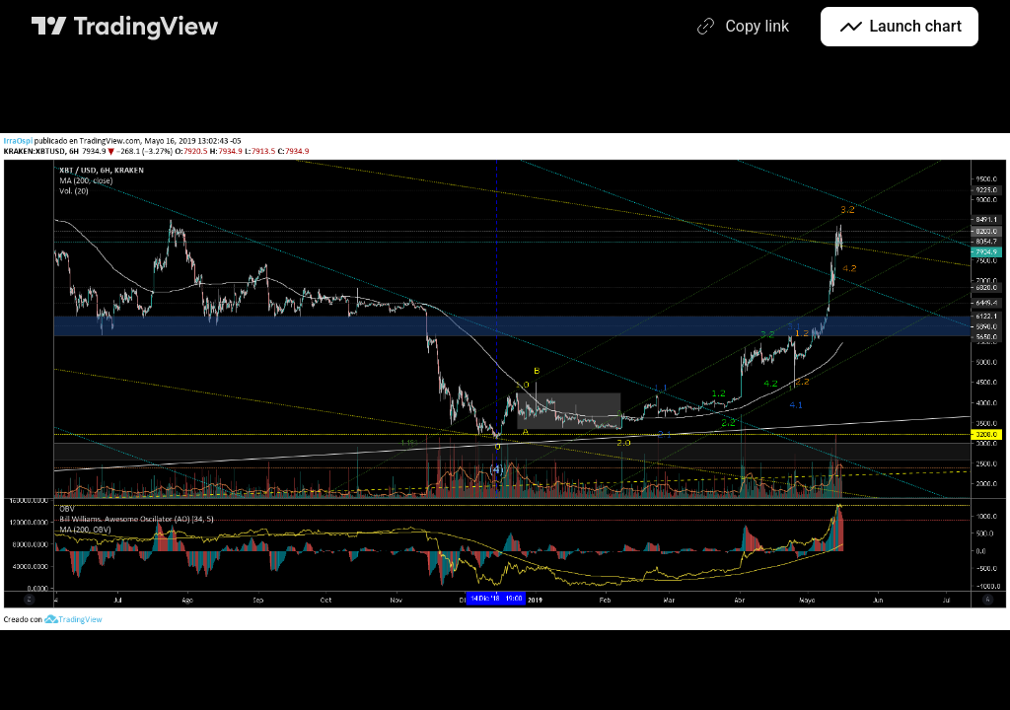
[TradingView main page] (125, 26)
